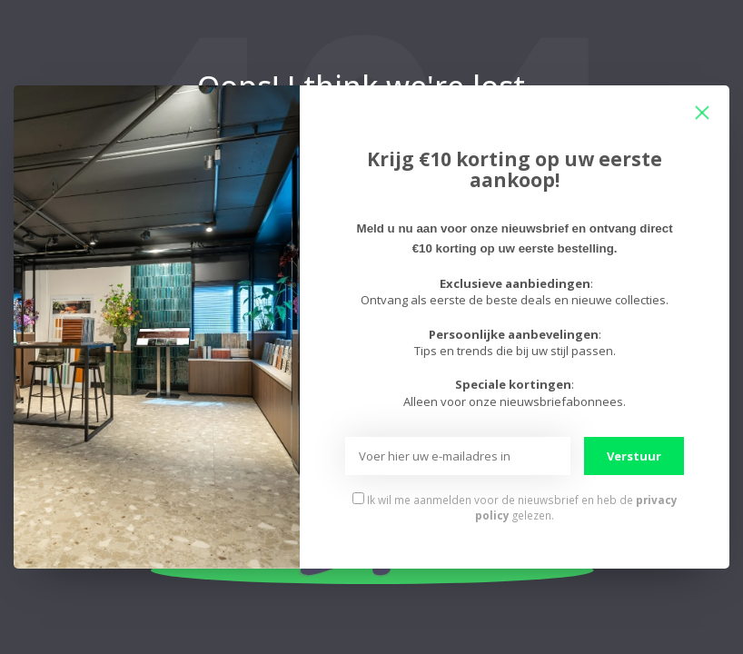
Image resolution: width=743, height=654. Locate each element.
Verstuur (634, 456)
